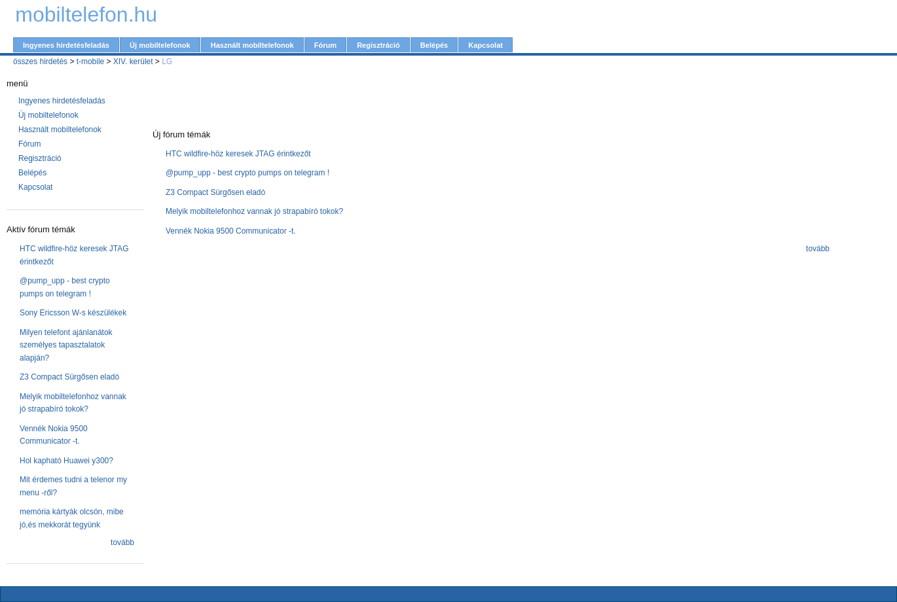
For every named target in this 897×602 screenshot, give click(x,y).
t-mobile (91, 61)
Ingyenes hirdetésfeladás (66, 45)
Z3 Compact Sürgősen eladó (69, 376)
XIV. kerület (133, 61)
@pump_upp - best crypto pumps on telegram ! (247, 172)
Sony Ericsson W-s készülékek (73, 312)
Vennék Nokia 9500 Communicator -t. (231, 231)
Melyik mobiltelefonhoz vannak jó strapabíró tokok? (254, 211)
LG (167, 61)
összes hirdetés (40, 61)
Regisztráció (378, 45)
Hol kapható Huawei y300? (66, 460)
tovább (122, 542)
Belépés (434, 45)
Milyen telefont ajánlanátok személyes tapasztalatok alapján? (66, 345)
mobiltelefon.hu (86, 14)
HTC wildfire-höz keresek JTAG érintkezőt (238, 153)
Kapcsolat (485, 45)
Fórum (325, 45)
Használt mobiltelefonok (252, 45)
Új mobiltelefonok (160, 45)
